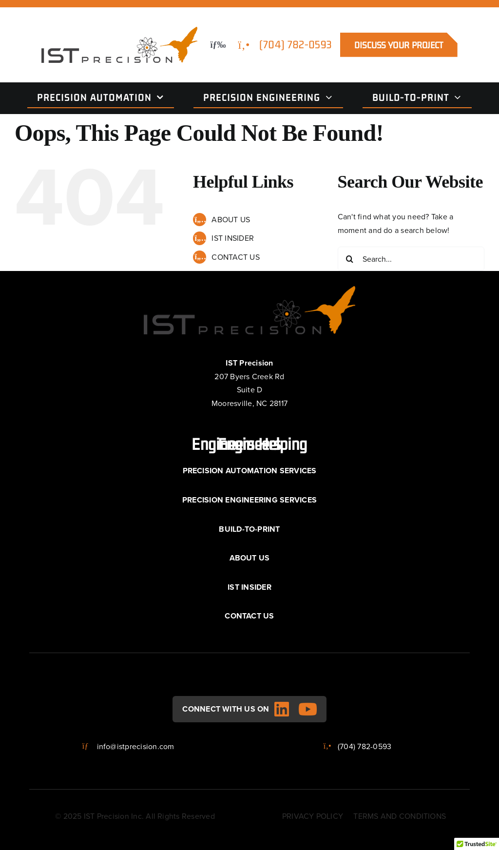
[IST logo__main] (119, 30)
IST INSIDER (232, 237)
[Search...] (411, 259)
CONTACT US (235, 256)
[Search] (350, 259)
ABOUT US (230, 219)
